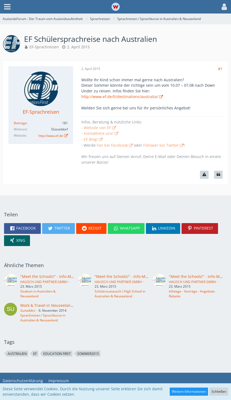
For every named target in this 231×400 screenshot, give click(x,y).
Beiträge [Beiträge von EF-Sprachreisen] (20, 123)
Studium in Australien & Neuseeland (38, 293)
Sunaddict (27, 310)
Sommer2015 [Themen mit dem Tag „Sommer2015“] (88, 353)
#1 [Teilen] (220, 68)
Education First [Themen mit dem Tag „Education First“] (57, 353)
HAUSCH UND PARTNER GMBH (44, 282)
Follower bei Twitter (161, 145)
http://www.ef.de (50, 135)
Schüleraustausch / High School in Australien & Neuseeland (120, 293)
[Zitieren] (218, 175)
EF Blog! (91, 139)
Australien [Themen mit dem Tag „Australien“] (17, 353)
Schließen (219, 391)
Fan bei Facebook (112, 145)
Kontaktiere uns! (98, 133)
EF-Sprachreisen (44, 46)
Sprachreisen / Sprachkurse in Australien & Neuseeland (42, 317)
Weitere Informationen (189, 391)
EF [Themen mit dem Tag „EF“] (35, 353)
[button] (7, 6)
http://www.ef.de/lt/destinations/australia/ (119, 96)
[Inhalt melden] (204, 175)
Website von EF (97, 127)
